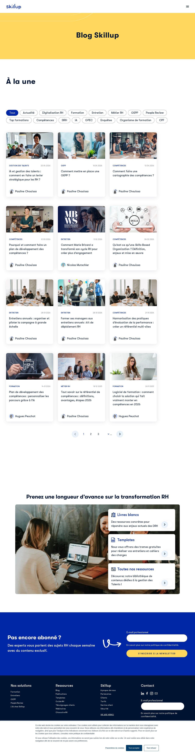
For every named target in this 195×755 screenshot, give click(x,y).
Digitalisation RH (52, 112)
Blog (58, 690)
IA (76, 120)
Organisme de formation (135, 120)
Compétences (45, 120)
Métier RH (117, 112)
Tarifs (103, 701)
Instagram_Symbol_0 (151, 693)
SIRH (64, 120)
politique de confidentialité (164, 645)
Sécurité (104, 709)
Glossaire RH (61, 712)
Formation (77, 112)
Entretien (97, 112)
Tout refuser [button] (151, 748)
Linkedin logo (142, 693)
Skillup (106, 685)
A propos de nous (108, 690)
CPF (161, 120)
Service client (107, 705)
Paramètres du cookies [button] (114, 748)
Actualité (28, 112)
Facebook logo (147, 693)
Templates (60, 698)
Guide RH (60, 701)
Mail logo (156, 693)
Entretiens (15, 695)
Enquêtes (106, 120)
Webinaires (61, 709)
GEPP (134, 112)
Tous (12, 112)
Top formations (18, 120)
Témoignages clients (65, 705)
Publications (61, 694)
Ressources (64, 685)
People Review (155, 112)
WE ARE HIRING (107, 714)
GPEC (89, 120)
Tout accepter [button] (134, 748)
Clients (104, 698)
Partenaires (106, 694)
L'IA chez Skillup (18, 706)
